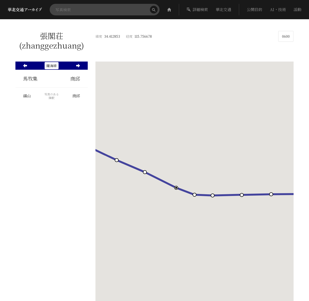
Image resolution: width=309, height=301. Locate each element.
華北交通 (223, 9)
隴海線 (52, 65)
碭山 (27, 96)
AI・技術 (278, 9)
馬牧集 (30, 78)
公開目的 (254, 9)
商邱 (75, 78)
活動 (297, 9)
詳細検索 (197, 9)
